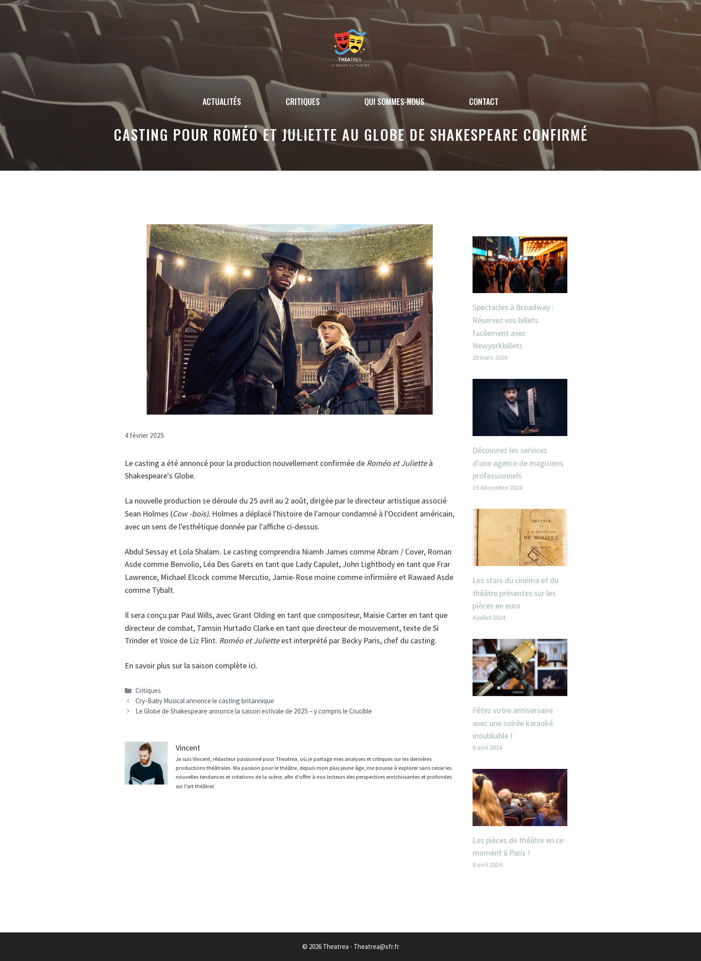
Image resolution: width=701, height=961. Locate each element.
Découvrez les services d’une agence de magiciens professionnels (518, 463)
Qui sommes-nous (394, 101)
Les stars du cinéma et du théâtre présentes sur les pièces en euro (515, 593)
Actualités (222, 101)
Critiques (303, 101)
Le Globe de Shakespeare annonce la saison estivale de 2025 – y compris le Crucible (253, 711)
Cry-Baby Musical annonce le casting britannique (204, 701)
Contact (483, 101)
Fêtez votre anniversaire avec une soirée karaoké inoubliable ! (513, 723)
